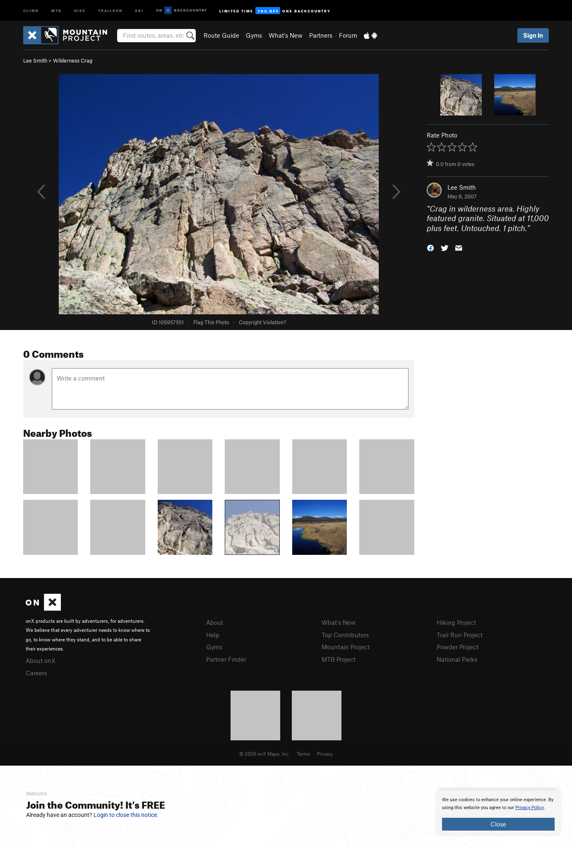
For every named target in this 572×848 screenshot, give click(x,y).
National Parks (457, 659)
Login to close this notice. (126, 815)
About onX (40, 660)
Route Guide (221, 35)
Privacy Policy (529, 807)
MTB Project (339, 659)
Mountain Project (346, 646)
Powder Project (457, 646)
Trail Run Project (460, 634)
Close (498, 824)
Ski (139, 10)
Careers (36, 673)
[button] (430, 247)
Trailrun (110, 10)
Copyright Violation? (262, 322)
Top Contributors (345, 634)
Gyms (254, 35)
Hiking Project (456, 622)
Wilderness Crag (72, 60)
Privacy (325, 753)
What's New (286, 35)
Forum (348, 35)
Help (212, 634)
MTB (56, 10)
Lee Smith (35, 60)
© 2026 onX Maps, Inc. (264, 753)
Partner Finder (226, 659)
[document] (498, 813)
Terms (303, 753)
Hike (80, 10)
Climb (31, 10)
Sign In (533, 35)
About (214, 622)
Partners (320, 35)
